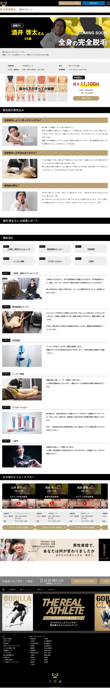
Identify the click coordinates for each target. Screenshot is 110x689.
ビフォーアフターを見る (18, 527)
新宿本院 (33, 639)
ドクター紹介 (7, 653)
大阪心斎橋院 (48, 648)
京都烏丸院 (47, 650)
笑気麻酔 (91, 249)
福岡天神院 (47, 655)
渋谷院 (33, 641)
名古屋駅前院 (48, 641)
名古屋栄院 (47, 643)
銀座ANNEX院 (35, 653)
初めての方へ (7, 641)
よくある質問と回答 (9, 648)
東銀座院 (33, 650)
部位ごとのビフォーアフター (12, 646)
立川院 (33, 660)
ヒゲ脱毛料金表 (8, 660)
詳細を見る (86, 98)
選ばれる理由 (7, 639)
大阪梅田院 (47, 646)
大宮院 (33, 664)
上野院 (33, 655)
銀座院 (33, 648)
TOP (3, 636)
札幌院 (46, 657)
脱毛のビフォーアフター (26, 589)
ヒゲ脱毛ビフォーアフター (11, 662)
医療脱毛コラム (8, 650)
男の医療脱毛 (12, 589)
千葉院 (46, 639)
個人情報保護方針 (8, 655)
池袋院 (33, 646)
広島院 (46, 662)
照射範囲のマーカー (55, 249)
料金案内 (6, 643)
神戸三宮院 (47, 653)
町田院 (33, 657)
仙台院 (46, 660)
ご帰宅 (91, 261)
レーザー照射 (19, 261)
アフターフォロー (55, 261)
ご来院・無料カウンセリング (18, 249)
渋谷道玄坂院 (34, 643)
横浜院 (33, 662)
